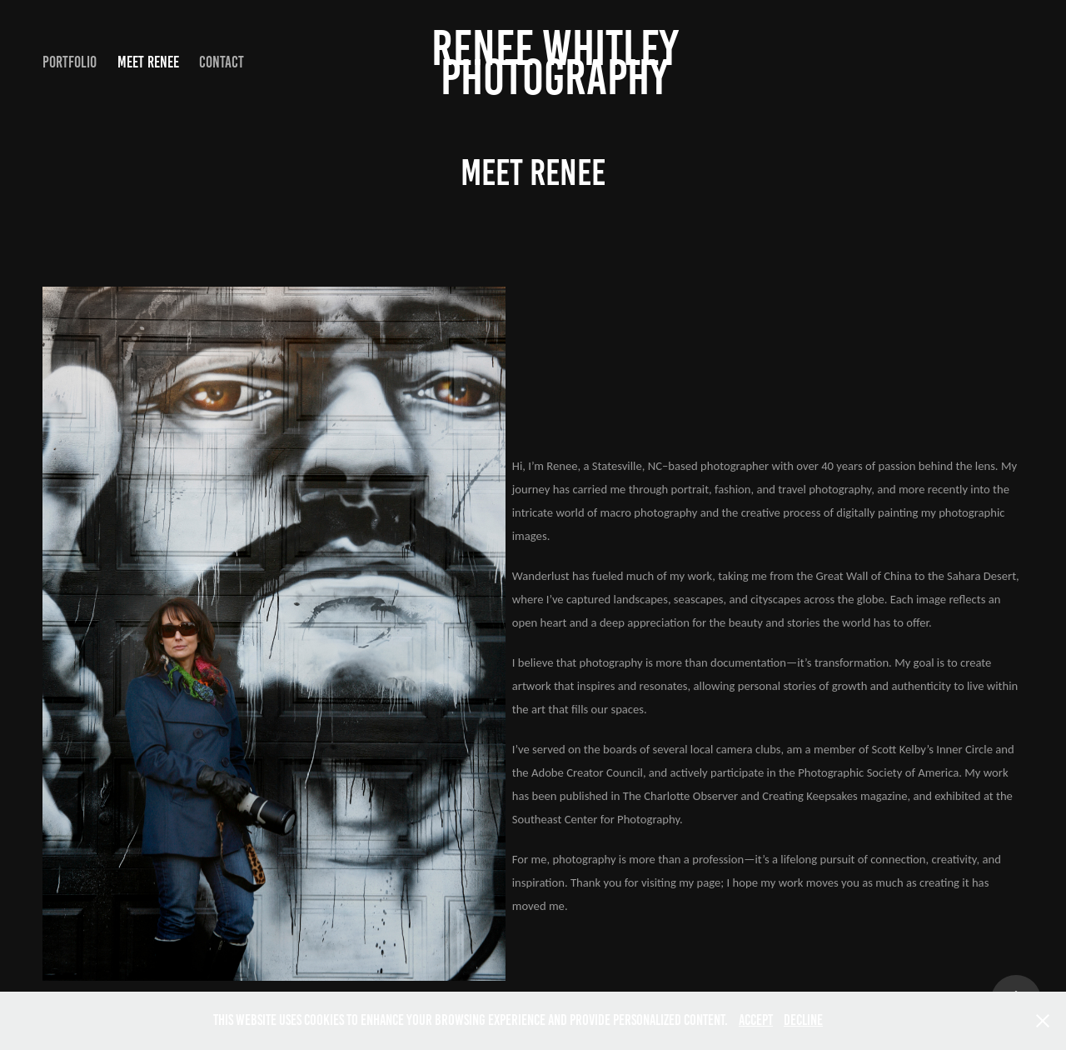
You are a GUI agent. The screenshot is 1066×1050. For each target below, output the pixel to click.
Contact (221, 62)
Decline (803, 1020)
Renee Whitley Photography (559, 62)
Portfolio (69, 62)
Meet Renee (148, 62)
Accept (756, 1020)
